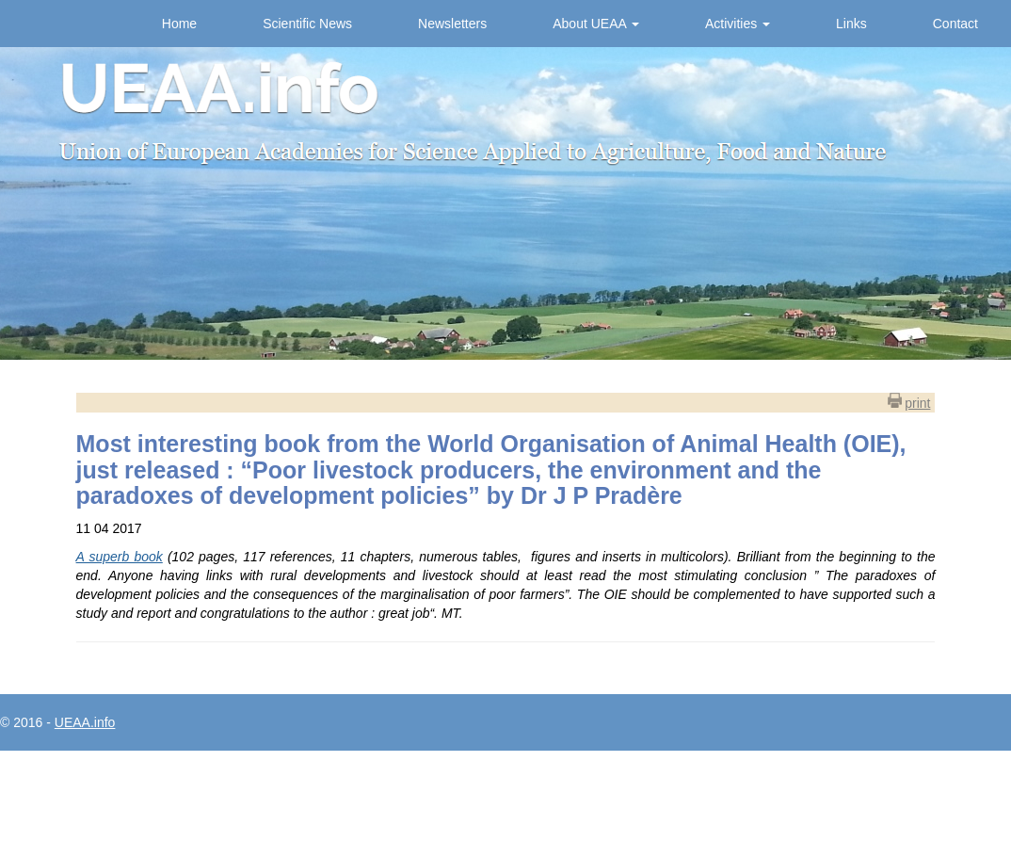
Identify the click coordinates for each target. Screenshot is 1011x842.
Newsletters (452, 23)
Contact (955, 23)
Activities (737, 23)
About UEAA (596, 23)
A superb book (119, 556)
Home (179, 23)
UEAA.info (85, 722)
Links (851, 23)
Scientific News (307, 23)
